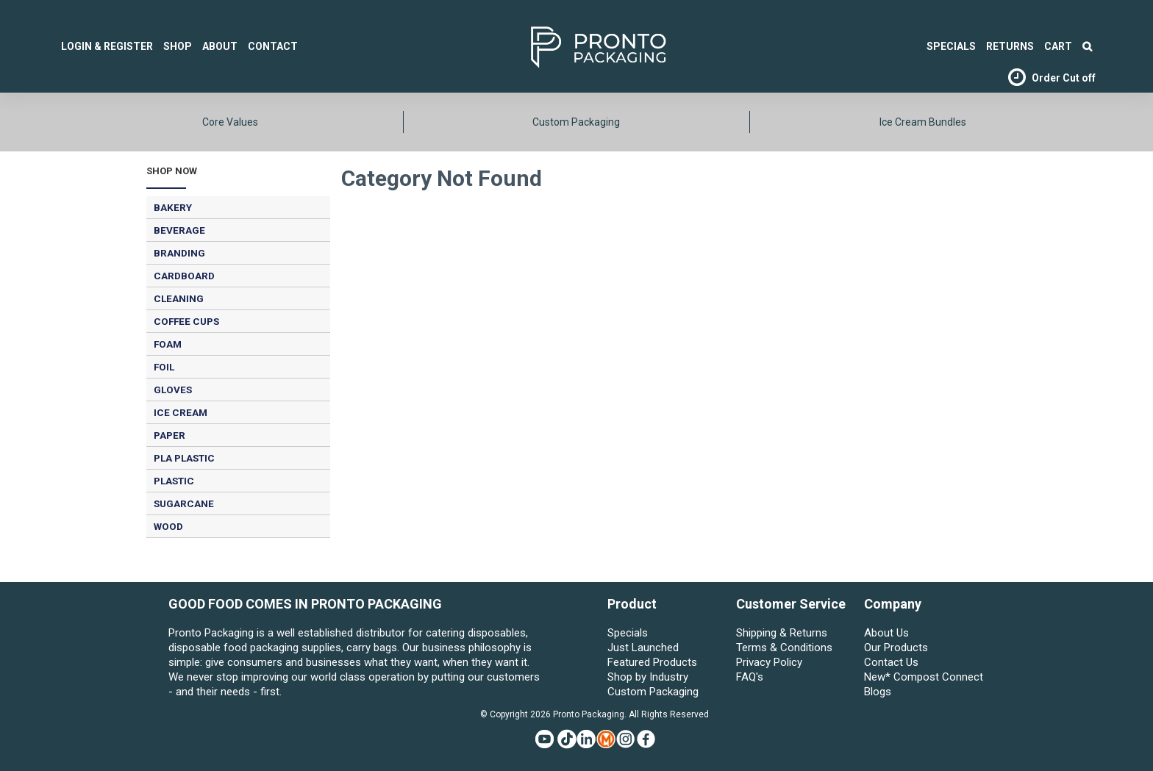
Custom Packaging (576, 122)
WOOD (168, 526)
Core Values (230, 122)
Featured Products (652, 662)
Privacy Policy (769, 662)
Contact (273, 46)
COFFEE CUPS (186, 321)
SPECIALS (951, 46)
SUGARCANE (184, 503)
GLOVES (173, 389)
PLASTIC (174, 481)
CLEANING (179, 298)
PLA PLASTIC (184, 458)
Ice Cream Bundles (922, 122)
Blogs (877, 691)
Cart (1058, 46)
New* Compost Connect (923, 677)
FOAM (168, 344)
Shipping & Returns (781, 632)
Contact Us (891, 662)
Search (1087, 46)
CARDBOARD (184, 275)
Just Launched (643, 647)
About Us (886, 632)
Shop (177, 46)
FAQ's (749, 677)
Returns (1010, 46)
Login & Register (107, 46)
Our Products (896, 647)
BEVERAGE (179, 230)
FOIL (164, 367)
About (220, 46)
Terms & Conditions (784, 647)
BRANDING (179, 253)
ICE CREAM (180, 412)
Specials (627, 632)
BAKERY (173, 207)
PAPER (169, 435)
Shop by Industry (647, 677)
